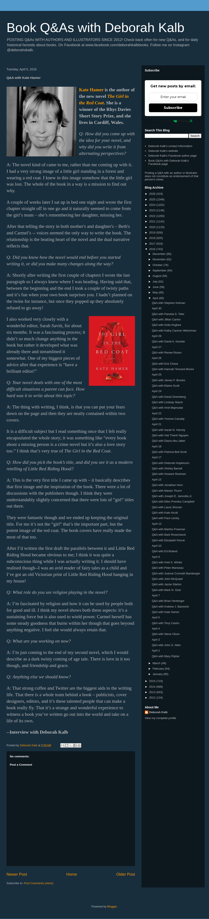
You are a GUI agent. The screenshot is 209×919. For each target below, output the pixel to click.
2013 (152, 692)
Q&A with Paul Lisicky (165, 518)
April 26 (156, 358)
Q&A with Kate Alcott (165, 512)
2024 (152, 204)
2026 (152, 193)
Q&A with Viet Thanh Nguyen (170, 435)
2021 (152, 221)
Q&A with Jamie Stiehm (166, 584)
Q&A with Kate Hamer (165, 612)
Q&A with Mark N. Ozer (166, 590)
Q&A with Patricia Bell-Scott (169, 452)
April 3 (156, 639)
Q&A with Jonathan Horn (167, 485)
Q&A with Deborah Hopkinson (170, 463)
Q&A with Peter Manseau (167, 567)
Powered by (173, 121)
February (159, 668)
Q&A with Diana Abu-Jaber (168, 440)
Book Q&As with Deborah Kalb (95, 27)
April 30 (156, 308)
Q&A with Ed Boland (164, 551)
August (157, 276)
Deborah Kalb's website (163, 150)
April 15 (156, 479)
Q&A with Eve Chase (165, 363)
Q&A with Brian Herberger (168, 601)
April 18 (156, 446)
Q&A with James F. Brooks (168, 380)
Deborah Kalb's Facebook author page (172, 155)
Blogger (112, 906)
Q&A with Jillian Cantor (166, 319)
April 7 (156, 595)
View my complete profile (160, 718)
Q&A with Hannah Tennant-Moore (173, 369)
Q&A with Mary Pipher (165, 656)
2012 (152, 697)
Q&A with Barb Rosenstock (169, 534)
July (155, 281)
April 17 (156, 457)
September (160, 270)
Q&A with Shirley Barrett (167, 468)
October (158, 265)
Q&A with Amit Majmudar (167, 407)
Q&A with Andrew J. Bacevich (170, 606)
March (157, 663)
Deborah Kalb (158, 712)
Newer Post (17, 874)
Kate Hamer (91, 89)
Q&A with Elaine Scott (165, 385)
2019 (152, 232)
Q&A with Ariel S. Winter (167, 562)
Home (71, 874)
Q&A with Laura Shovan (167, 507)
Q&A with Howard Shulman (169, 474)
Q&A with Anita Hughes (166, 325)
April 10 (156, 545)
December (160, 254)
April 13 (156, 523)
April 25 (156, 374)
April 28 (156, 336)
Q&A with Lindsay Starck (167, 402)
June (156, 287)
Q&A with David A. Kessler (168, 341)
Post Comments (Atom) (38, 883)
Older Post (125, 874)
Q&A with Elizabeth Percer (168, 540)
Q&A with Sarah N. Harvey (168, 430)
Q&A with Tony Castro (165, 623)
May (156, 292)
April (156, 298)
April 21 (156, 424)
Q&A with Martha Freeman (168, 529)
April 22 (156, 413)
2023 (152, 210)
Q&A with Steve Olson (166, 634)
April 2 (156, 650)
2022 (152, 216)
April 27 (156, 347)
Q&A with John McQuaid (167, 579)
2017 (152, 243)
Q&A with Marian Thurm (167, 490)
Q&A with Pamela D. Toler (168, 314)
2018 (152, 238)
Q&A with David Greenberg (169, 396)
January (158, 674)
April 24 (156, 391)
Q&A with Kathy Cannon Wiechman (174, 330)
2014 (152, 686)
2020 (152, 227)
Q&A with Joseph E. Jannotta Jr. (172, 496)
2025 (152, 199)
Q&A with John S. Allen (166, 645)
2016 (152, 249)
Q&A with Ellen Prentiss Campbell (173, 501)
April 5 (156, 617)
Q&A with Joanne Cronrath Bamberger (176, 573)
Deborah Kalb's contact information (170, 146)
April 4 (156, 628)
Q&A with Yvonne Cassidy (168, 418)
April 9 (156, 557)
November (160, 259)
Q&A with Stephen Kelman (168, 303)
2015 (152, 681)
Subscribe (173, 108)
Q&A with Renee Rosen (167, 352)
